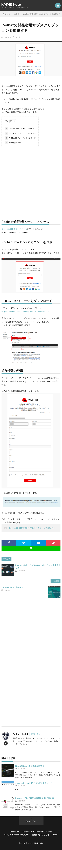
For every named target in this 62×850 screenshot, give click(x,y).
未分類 (17, 37)
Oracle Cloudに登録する (12, 587)
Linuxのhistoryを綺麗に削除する (29, 766)
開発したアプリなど (40, 834)
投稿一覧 (34, 734)
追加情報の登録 (13, 142)
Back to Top (31, 821)
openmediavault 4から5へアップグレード (33, 783)
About (55, 834)
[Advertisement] (31, 182)
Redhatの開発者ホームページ (14, 229)
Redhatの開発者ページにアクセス (19, 128)
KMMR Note (11, 4)
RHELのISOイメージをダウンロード (20, 138)
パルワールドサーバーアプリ (16, 834)
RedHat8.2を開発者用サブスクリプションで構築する (32, 528)
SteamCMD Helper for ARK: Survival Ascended (31, 832)
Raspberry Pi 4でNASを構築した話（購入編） (35, 798)
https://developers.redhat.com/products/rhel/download (25, 311)
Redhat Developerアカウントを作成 (20, 133)
